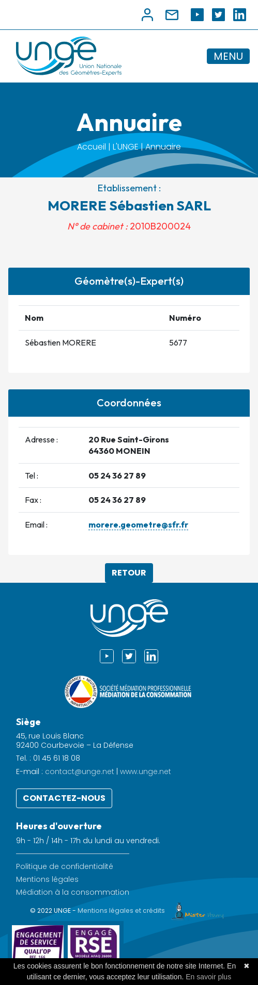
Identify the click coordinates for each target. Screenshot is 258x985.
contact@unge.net (79, 771)
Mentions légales (47, 879)
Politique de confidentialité (64, 866)
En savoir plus (208, 977)
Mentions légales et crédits (153, 910)
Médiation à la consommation (72, 892)
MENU (228, 56)
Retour (129, 573)
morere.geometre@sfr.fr (138, 524)
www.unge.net (145, 771)
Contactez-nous (64, 798)
